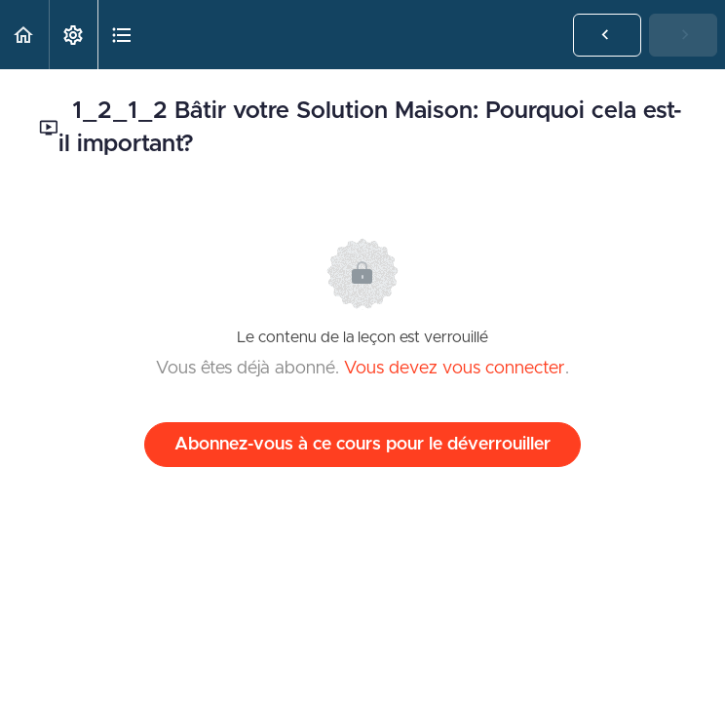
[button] (24, 34)
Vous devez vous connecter (454, 368)
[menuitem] (73, 34)
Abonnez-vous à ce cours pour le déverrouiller (362, 444)
